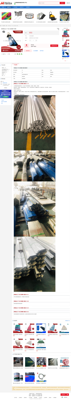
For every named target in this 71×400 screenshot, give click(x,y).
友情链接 (54, 397)
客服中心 (25, 397)
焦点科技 (36, 398)
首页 (0, 25)
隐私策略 (35, 397)
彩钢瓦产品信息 (31, 393)
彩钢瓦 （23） (4, 67)
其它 (6, 25)
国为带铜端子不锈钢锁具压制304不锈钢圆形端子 (44, 383)
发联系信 (28, 50)
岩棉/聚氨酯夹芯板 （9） (6, 69)
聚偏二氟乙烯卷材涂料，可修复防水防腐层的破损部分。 (22, 383)
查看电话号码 (54, 45)
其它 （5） (3, 75)
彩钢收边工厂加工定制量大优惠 (37, 394)
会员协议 (40, 397)
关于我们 (15, 397)
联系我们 (20, 397)
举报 (2, 103)
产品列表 (3, 25)
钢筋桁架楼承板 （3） (5, 70)
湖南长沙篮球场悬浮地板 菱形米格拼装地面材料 (32, 383)
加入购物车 (36, 50)
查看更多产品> (67, 320)
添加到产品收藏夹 (4, 101)
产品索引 (2, 100)
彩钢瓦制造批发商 (39, 393)
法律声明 (45, 397)
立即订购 (41, 50)
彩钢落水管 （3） (4, 72)
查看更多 (5, 87)
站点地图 (30, 397)
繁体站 (50, 397)
